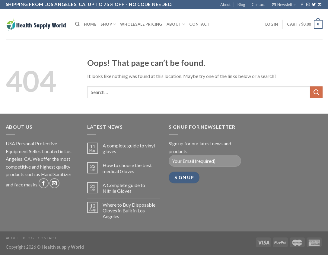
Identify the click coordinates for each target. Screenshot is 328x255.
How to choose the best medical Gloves (127, 168)
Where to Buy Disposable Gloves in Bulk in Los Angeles (129, 210)
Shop (108, 24)
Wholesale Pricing (141, 24)
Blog (241, 4)
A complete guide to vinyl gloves (129, 148)
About (225, 4)
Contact (258, 4)
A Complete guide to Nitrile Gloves (124, 188)
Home (90, 24)
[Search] (77, 24)
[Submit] (316, 92)
